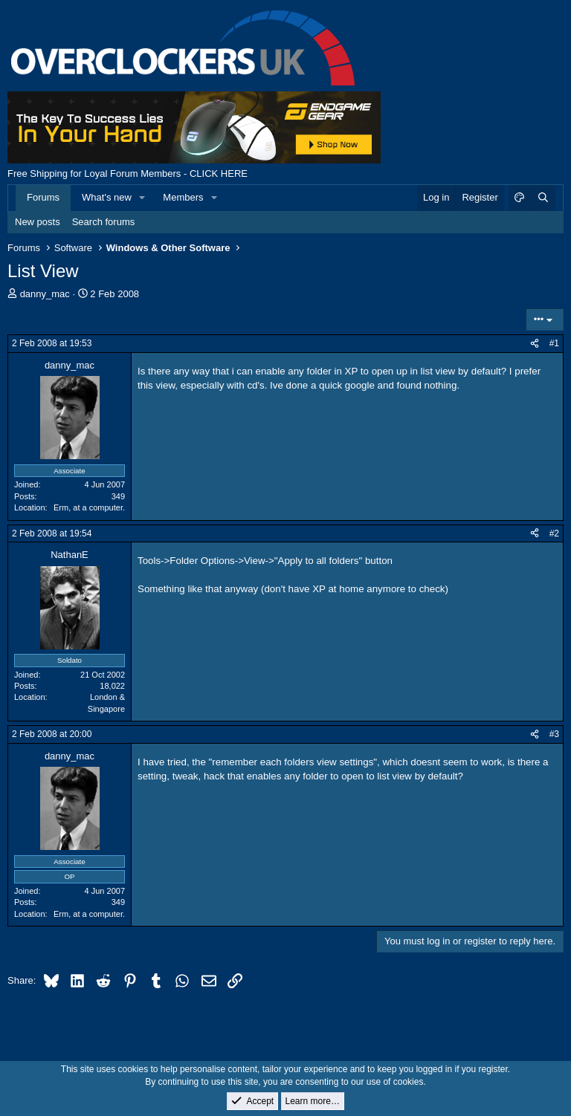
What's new (107, 197)
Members (183, 197)
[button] (142, 197)
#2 (554, 533)
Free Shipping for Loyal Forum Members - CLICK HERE (127, 173)
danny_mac (45, 293)
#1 (554, 343)
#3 (554, 734)
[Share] (534, 343)
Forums (43, 197)
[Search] (542, 197)
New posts (37, 221)
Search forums (103, 221)
